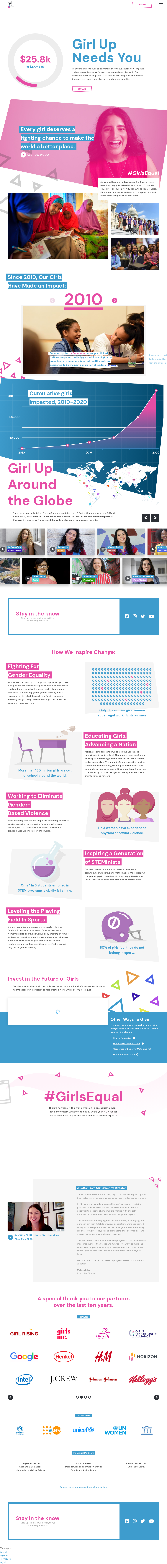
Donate (142, 4)
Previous (146, 518)
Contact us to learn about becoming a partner (84, 1487)
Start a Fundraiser (122, 1038)
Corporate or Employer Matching (130, 1048)
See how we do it (39, 155)
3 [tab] (86, 1397)
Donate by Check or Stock (126, 1043)
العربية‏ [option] (3, 1562)
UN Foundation (77, 353)
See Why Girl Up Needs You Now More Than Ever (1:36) (36, 1237)
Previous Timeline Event (52, 300)
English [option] (3, 1552)
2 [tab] (82, 1397)
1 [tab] (78, 1397)
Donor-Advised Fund (124, 1054)
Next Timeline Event (114, 300)
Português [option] (5, 1558)
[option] (83, 1552)
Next (155, 518)
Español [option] (4, 1555)
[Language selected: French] (83, 1555)
